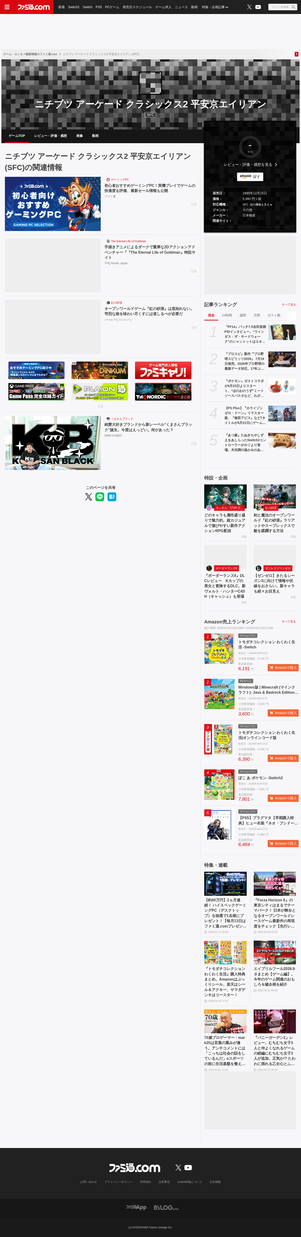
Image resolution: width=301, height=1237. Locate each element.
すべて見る (289, 304)
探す (256, 177)
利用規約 (145, 1182)
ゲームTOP (17, 136)
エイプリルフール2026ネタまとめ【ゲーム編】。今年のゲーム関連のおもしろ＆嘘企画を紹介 (275, 976)
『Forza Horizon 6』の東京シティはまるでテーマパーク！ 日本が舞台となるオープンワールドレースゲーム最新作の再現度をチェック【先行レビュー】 (275, 913)
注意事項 (164, 1182)
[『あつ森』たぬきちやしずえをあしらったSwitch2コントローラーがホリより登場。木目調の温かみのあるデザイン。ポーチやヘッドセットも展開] (282, 440)
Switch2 (74, 7)
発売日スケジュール (137, 7)
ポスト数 (273, 315)
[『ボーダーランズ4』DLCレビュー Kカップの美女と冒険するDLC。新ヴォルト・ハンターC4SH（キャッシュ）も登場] (225, 557)
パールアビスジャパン (118, 319)
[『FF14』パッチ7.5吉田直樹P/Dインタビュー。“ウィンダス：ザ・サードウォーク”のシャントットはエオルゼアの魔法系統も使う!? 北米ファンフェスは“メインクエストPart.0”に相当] (282, 332)
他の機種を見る (260, 204)
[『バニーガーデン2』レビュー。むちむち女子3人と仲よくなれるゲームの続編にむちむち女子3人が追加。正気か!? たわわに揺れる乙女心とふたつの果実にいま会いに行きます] (275, 1021)
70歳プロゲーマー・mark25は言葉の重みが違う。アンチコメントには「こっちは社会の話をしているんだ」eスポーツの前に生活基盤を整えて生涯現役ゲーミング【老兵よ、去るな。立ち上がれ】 (224, 1051)
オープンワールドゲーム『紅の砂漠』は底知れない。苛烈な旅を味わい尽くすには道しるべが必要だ (149, 311)
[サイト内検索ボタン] (282, 7)
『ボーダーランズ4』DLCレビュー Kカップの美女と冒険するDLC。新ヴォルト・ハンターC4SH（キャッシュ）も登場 (225, 586)
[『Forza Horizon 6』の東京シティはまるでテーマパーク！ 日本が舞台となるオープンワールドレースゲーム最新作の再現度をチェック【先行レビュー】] (275, 884)
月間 (256, 315)
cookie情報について (189, 1182)
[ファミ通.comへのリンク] (34, 7)
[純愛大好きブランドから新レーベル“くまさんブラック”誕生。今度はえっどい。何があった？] (53, 443)
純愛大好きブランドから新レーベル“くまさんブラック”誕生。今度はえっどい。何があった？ (148, 427)
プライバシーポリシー (118, 1182)
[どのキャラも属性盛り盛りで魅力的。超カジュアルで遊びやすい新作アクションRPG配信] (225, 496)
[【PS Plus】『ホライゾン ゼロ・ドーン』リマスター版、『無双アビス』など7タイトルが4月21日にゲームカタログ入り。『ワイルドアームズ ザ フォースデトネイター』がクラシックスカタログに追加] (282, 413)
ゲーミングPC (120, 179)
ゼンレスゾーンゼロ (278, 568)
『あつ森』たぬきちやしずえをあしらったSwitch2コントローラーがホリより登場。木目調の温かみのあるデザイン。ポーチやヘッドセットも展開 (245, 442)
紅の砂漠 (116, 302)
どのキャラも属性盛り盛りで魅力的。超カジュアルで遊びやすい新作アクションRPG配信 (224, 523)
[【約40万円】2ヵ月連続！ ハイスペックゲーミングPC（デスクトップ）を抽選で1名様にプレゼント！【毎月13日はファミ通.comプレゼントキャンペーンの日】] (225, 884)
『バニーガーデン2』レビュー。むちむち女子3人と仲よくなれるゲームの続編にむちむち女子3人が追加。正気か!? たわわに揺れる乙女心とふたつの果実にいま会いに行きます (275, 1051)
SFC (245, 204)
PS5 (99, 7)
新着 (61, 7)
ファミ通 (110, 196)
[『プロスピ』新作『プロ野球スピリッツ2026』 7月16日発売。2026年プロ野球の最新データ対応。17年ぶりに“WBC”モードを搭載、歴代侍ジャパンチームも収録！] (282, 359)
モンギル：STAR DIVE (230, 507)
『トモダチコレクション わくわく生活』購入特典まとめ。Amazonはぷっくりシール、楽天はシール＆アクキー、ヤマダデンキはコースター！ (224, 982)
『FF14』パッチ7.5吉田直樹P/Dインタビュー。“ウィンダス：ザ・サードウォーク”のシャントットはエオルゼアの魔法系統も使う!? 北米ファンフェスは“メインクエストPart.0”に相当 (245, 334)
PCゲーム (112, 7)
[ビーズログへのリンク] (166, 1207)
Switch (87, 7)
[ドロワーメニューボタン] (7, 7)
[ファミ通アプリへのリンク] (136, 1207)
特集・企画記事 (213, 7)
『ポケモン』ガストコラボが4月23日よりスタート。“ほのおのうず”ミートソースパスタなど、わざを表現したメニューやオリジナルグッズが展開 (244, 388)
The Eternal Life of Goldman (128, 241)
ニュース (181, 7)
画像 (79, 136)
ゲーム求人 (163, 7)
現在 (211, 315)
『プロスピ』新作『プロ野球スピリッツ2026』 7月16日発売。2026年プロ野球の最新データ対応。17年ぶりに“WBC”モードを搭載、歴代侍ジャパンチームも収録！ (245, 361)
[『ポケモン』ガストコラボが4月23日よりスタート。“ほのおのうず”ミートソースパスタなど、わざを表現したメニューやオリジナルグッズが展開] (282, 386)
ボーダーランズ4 (226, 568)
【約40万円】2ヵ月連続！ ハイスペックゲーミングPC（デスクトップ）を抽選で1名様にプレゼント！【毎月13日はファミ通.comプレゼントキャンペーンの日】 (225, 913)
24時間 (227, 315)
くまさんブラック (122, 418)
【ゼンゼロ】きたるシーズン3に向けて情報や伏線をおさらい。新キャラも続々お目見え (274, 583)
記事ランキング (220, 304)
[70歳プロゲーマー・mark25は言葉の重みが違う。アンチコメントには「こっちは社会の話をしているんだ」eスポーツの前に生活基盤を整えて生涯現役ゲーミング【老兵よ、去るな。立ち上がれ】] (225, 1021)
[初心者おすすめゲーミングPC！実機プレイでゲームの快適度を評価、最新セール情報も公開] (53, 204)
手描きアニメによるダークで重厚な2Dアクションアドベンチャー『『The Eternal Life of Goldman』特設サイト (149, 252)
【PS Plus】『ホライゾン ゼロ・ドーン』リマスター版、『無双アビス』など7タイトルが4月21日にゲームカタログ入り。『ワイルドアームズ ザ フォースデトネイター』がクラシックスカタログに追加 (245, 415)
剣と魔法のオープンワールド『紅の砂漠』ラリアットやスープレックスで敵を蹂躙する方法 (274, 523)
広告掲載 (215, 1182)
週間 (242, 315)
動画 (194, 7)
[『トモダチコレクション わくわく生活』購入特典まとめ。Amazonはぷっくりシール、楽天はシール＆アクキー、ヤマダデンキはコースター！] (225, 952)
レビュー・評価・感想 (50, 136)
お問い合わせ (88, 1182)
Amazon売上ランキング (229, 621)
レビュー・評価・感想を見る (248, 165)
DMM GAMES (113, 435)
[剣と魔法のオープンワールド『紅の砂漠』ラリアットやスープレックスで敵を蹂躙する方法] (275, 496)
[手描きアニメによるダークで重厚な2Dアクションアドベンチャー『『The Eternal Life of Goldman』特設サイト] (53, 265)
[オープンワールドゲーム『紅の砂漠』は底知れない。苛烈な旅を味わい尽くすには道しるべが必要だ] (53, 327)
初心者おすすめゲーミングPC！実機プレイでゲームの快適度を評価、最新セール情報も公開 (149, 188)
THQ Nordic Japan (116, 263)
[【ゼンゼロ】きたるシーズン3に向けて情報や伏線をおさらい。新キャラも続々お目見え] (275, 557)
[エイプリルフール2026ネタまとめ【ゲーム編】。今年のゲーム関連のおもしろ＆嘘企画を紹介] (275, 952)
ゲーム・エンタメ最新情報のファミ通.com (30, 54)
